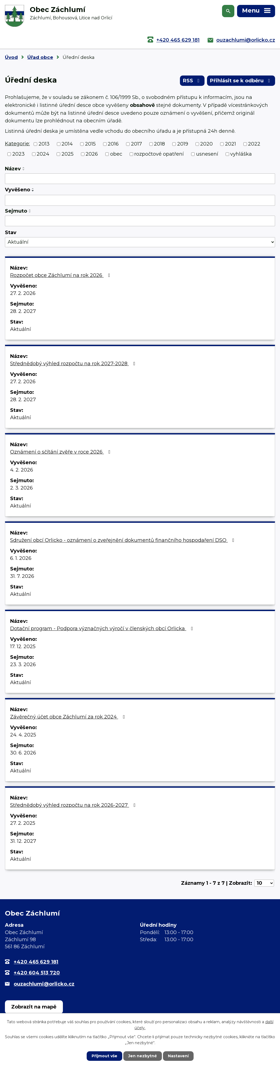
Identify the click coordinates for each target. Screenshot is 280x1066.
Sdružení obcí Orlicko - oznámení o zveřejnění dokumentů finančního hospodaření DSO (123, 540)
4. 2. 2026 (21, 470)
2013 (44, 144)
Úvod (11, 57)
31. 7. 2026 (22, 576)
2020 (206, 144)
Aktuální (20, 329)
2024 (43, 154)
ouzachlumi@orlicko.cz (245, 40)
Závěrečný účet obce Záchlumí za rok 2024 (68, 717)
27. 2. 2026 (23, 293)
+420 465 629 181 (178, 40)
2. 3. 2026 (21, 488)
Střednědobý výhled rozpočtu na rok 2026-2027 (74, 805)
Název (13, 169)
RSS (192, 81)
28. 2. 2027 (23, 311)
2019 (182, 144)
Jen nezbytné (142, 1055)
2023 (18, 154)
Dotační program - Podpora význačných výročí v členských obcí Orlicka (102, 629)
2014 (67, 144)
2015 (90, 144)
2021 (230, 144)
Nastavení (178, 1055)
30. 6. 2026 (23, 753)
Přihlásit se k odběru (241, 81)
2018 (159, 144)
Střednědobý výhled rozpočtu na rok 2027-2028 (74, 364)
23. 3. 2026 (23, 665)
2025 (68, 154)
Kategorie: (17, 144)
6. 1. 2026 (20, 558)
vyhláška (241, 154)
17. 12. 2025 (23, 647)
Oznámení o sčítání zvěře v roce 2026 (61, 452)
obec (116, 154)
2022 (254, 144)
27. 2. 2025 (22, 823)
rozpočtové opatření (159, 154)
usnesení (207, 154)
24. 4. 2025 (23, 735)
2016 (113, 144)
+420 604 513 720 (37, 973)
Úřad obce (40, 57)
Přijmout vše (104, 1055)
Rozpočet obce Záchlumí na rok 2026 (61, 275)
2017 (136, 144)
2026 (92, 154)
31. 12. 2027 (23, 841)
